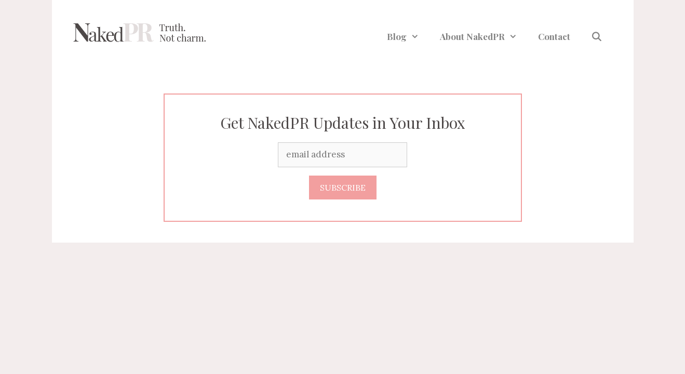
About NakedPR (484, 36)
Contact (554, 36)
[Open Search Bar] (597, 36)
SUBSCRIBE (343, 187)
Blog (408, 36)
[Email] (342, 154)
